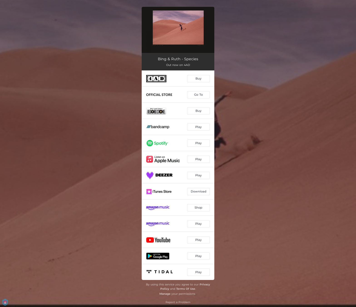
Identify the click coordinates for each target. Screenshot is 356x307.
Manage (165, 293)
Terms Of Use (185, 288)
